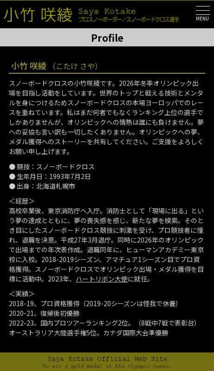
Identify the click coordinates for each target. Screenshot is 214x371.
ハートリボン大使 (102, 278)
